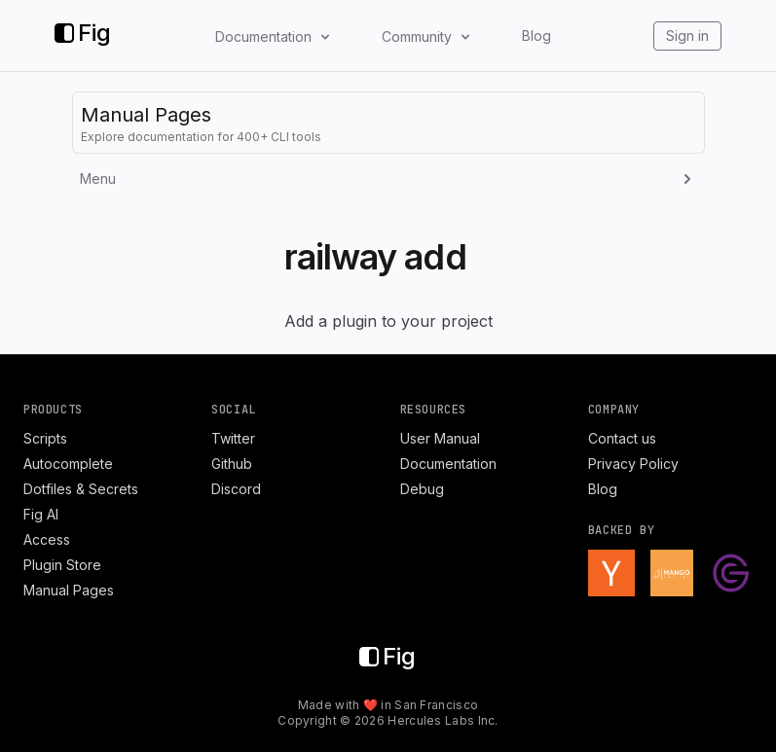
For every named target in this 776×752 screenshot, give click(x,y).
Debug (422, 489)
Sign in (687, 35)
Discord (236, 489)
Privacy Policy (633, 463)
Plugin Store (62, 564)
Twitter (233, 438)
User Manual (440, 438)
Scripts (45, 438)
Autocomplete (68, 463)
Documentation (448, 463)
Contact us (622, 438)
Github (231, 463)
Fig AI (40, 514)
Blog (536, 35)
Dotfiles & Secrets (80, 489)
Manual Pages (68, 590)
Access (46, 539)
